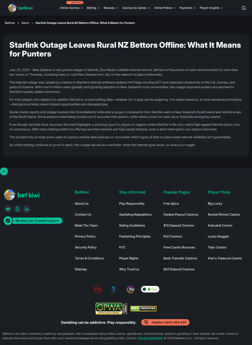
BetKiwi (10, 22)
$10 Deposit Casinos (179, 225)
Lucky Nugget (218, 236)
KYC (122, 247)
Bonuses (109, 7)
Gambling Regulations (135, 214)
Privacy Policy (85, 236)
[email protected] (150, 338)
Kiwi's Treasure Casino (225, 258)
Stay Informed (132, 192)
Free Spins (171, 203)
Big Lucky (215, 203)
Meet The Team (86, 225)
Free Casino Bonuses (179, 247)
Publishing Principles (134, 236)
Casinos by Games (134, 7)
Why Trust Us (129, 269)
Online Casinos (70, 7)
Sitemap (81, 269)
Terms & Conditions (89, 258)
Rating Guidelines (132, 225)
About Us (82, 203)
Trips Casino (217, 247)
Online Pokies (163, 7)
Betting (91, 7)
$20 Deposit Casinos (179, 269)
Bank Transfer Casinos (180, 258)
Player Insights (209, 7)
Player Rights (129, 258)
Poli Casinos (173, 236)
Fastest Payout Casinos (181, 214)
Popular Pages (177, 192)
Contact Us (83, 214)
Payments (186, 7)
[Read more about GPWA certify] (111, 309)
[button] (246, 8)
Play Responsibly (132, 203)
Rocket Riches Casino (224, 214)
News (25, 22)
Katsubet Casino (220, 225)
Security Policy (86, 247)
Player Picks (219, 192)
